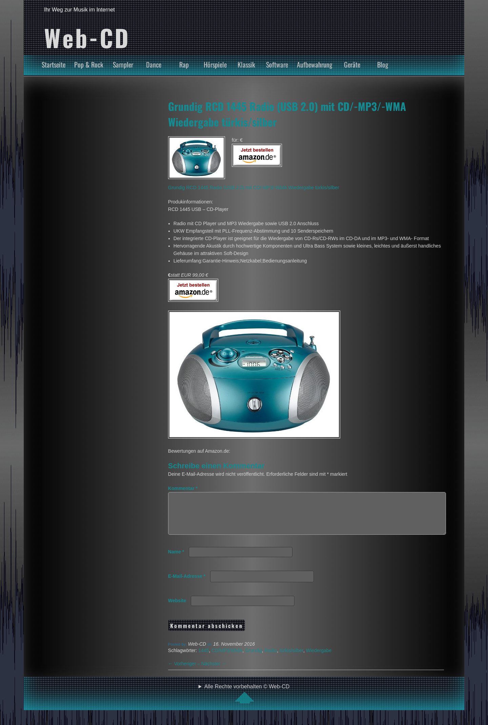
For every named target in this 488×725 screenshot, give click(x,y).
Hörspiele (215, 64)
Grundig (253, 658)
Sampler (123, 64)
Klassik (246, 64)
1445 (203, 658)
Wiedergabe (319, 658)
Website (177, 608)
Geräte (352, 64)
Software (277, 64)
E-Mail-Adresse (187, 584)
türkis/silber (291, 658)
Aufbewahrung (314, 64)
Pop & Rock (88, 64)
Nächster (213, 671)
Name (176, 560)
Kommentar (183, 488)
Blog (382, 64)
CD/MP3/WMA (226, 658)
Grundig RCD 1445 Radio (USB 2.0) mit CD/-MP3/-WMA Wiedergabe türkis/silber (253, 187)
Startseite (53, 64)
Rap (184, 64)
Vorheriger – (184, 671)
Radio (271, 658)
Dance (153, 64)
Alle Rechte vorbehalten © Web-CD (247, 701)
